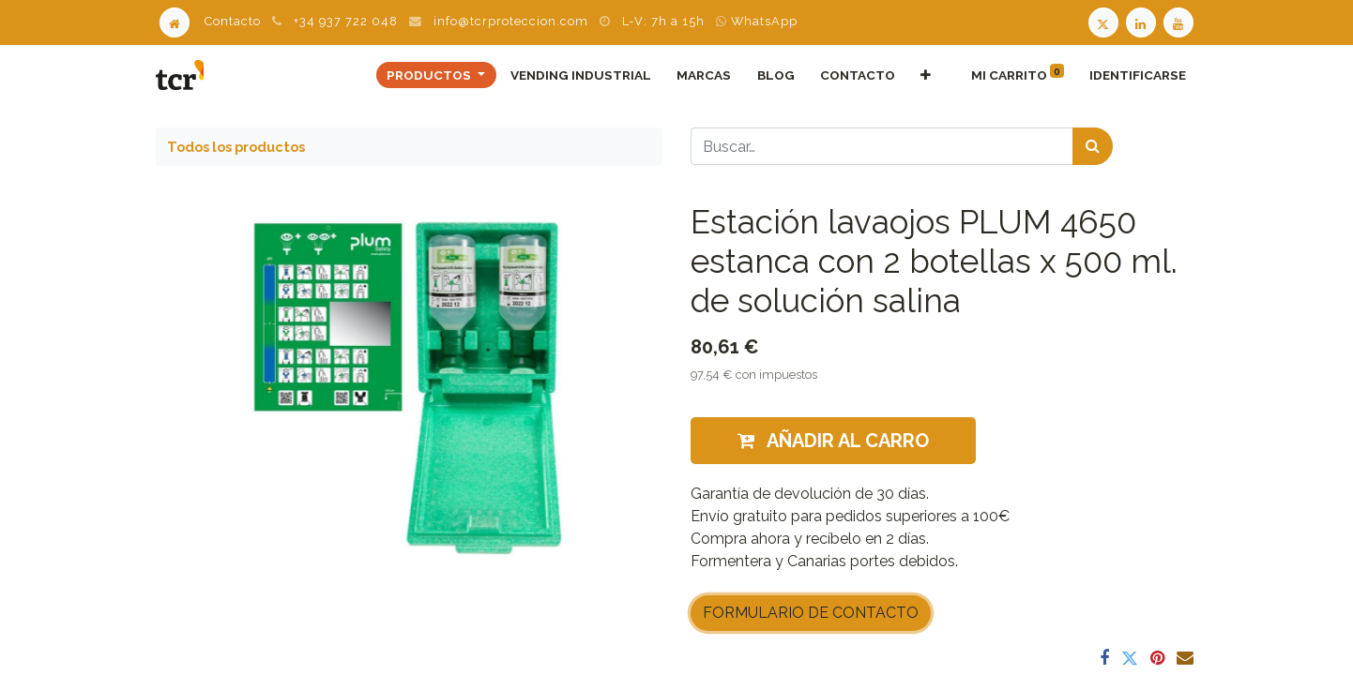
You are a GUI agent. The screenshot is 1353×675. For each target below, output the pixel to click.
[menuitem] (581, 75)
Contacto (233, 21)
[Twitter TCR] (1103, 21)
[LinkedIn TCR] (1143, 21)
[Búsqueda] (1092, 146)
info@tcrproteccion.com (510, 21)
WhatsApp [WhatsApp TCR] (757, 21)
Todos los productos (236, 147)
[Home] (174, 21)
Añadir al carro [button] (833, 440)
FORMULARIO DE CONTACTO (811, 613)
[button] (925, 75)
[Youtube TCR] (1180, 21)
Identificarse (1137, 75)
